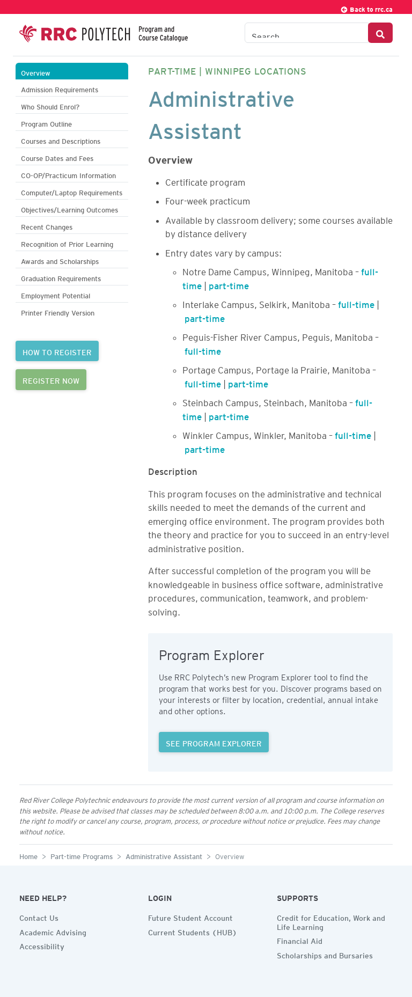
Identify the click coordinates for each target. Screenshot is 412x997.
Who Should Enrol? (50, 105)
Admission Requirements (59, 88)
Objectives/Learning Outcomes (69, 208)
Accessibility (41, 945)
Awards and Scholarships (60, 260)
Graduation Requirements (61, 277)
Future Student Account (190, 916)
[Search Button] (380, 33)
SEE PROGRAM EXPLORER (214, 742)
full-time (356, 302)
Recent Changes (46, 225)
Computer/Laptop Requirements (71, 191)
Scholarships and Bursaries (325, 954)
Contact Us (38, 916)
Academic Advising (52, 931)
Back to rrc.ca (366, 7)
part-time (229, 284)
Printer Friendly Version (57, 311)
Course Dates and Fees (57, 157)
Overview (35, 71)
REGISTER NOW (51, 379)
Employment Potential (55, 294)
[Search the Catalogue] (307, 33)
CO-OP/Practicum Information (68, 174)
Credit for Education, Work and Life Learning (331, 921)
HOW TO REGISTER (57, 351)
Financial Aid (299, 939)
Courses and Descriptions (60, 139)
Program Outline (46, 122)
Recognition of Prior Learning (67, 242)
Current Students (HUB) (192, 931)
